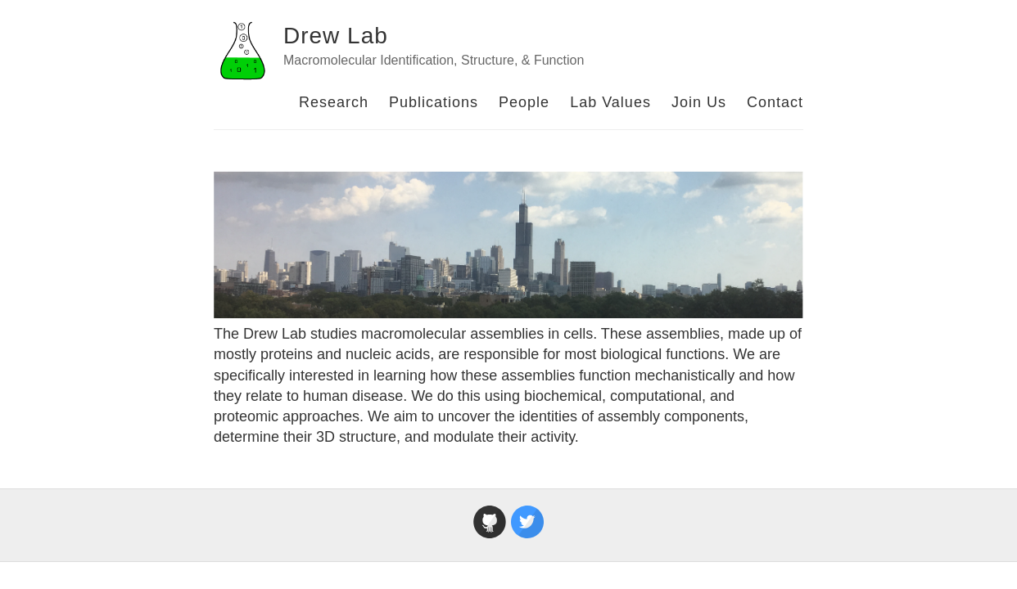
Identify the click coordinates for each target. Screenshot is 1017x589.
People (524, 102)
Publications (433, 102)
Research (333, 102)
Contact (775, 102)
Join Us (698, 102)
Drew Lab (335, 35)
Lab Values (610, 102)
